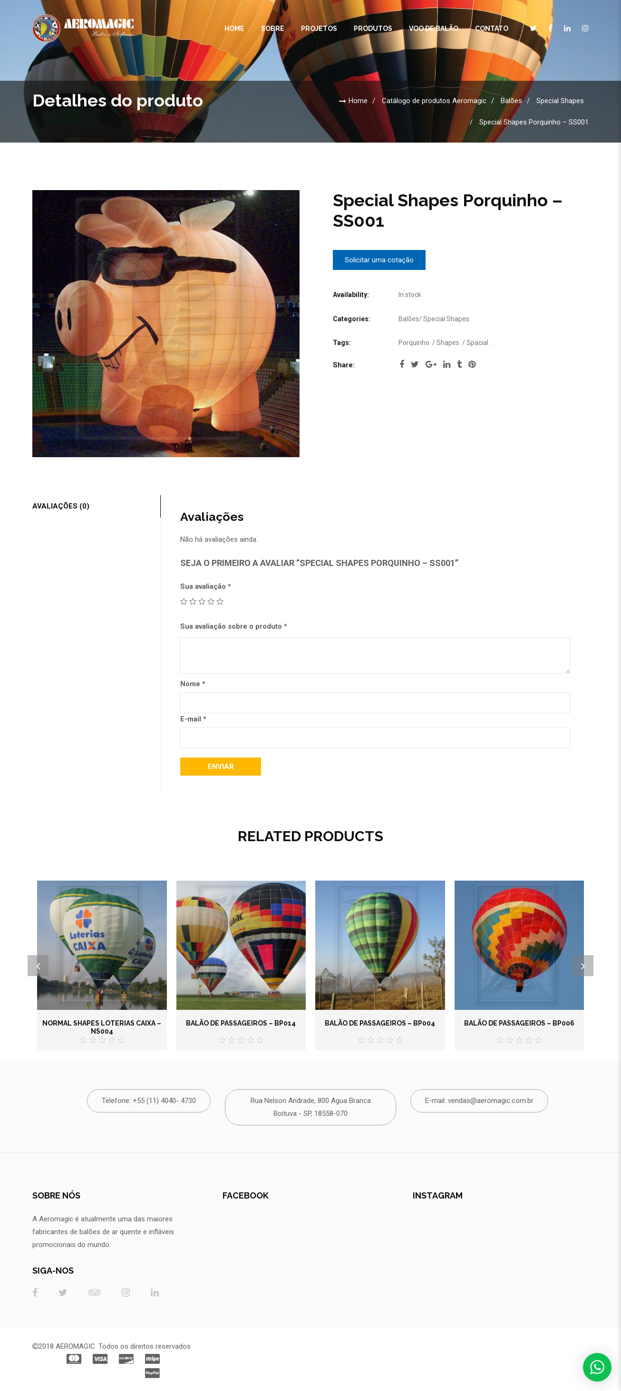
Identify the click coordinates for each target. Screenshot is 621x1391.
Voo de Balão (433, 28)
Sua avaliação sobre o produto (233, 626)
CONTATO (491, 28)
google (431, 364)
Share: (344, 365)
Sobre (272, 28)
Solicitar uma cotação (379, 260)
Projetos (319, 28)
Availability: (351, 294)
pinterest (471, 364)
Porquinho (413, 342)
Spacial (477, 342)
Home (234, 28)
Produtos (373, 28)
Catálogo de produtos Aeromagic (434, 100)
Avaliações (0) (60, 506)
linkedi (446, 364)
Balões (511, 100)
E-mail (193, 719)
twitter (415, 364)
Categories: (351, 319)
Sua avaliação (205, 586)
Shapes (448, 342)
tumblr (459, 364)
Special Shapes (560, 100)
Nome (192, 684)
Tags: (342, 342)
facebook (401, 364)
